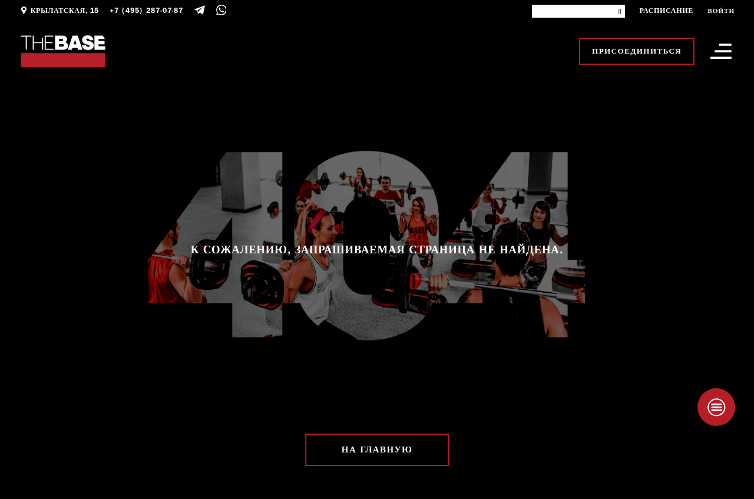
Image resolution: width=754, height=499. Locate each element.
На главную (377, 450)
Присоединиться (637, 51)
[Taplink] (716, 407)
